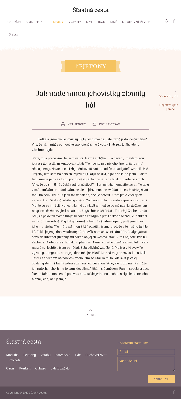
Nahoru (90, 315)
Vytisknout (77, 124)
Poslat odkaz (109, 124)
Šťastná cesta (90, 10)
